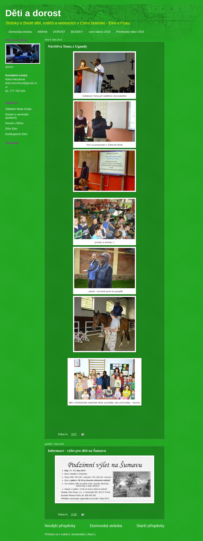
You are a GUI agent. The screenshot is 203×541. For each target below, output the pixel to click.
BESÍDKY (77, 31)
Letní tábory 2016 (99, 31)
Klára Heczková (15, 79)
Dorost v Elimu (14, 123)
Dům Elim (11, 128)
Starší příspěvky (150, 526)
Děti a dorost (33, 13)
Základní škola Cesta (18, 109)
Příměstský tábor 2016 (130, 31)
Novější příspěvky (60, 526)
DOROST (59, 31)
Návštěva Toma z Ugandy (67, 46)
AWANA (42, 31)
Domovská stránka (20, 31)
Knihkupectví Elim (16, 134)
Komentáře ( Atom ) (84, 534)
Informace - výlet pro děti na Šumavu (77, 451)
